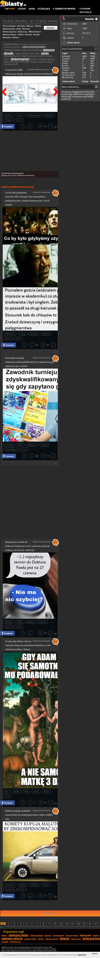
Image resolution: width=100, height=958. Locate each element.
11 (61, 923)
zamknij (94, 953)
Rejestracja (85, 12)
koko (66, 61)
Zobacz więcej (73, 43)
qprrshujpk (88, 96)
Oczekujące (44, 9)
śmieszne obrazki (51, 939)
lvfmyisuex (66, 92)
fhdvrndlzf (89, 92)
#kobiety (8, 120)
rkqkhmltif (78, 94)
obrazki (41, 939)
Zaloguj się (5, 175)
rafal (66, 66)
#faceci (20, 115)
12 (67, 923)
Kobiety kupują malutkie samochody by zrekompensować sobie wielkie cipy (29, 814)
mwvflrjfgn (66, 96)
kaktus (66, 68)
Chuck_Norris (69, 75)
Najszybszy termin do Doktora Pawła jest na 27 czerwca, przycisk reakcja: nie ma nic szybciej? (27, 546)
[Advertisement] (30, 151)
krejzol (67, 59)
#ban (20, 445)
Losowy (22, 9)
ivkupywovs (77, 96)
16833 (84, 24)
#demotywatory (34, 115)
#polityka (8, 115)
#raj (6, 792)
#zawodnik (9, 445)
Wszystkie (94, 81)
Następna (49, 913)
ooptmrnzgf (66, 94)
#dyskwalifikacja (11, 450)
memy (45, 53)
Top (10, 9)
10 (55, 923)
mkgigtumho (78, 92)
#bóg (26, 792)
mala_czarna (69, 73)
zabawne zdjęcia (12, 938)
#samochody (10, 889)
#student (34, 334)
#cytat (36, 792)
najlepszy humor (30, 939)
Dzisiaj (85, 81)
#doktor (31, 622)
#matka (16, 792)
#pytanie (8, 622)
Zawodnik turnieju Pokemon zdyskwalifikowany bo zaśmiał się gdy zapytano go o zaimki (29, 362)
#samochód (9, 885)
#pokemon (32, 445)
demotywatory (20, 59)
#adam (46, 792)
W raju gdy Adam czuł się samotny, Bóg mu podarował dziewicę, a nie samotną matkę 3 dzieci (28, 645)
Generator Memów (64, 9)
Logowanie (85, 9)
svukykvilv (66, 99)
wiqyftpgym (89, 94)
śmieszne (47, 936)
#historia (46, 334)
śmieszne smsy (15, 942)
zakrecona (69, 77)
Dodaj (32, 9)
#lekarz (20, 622)
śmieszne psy (76, 939)
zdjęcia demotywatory (34, 46)
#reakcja (42, 622)
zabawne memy (58, 936)
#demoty (49, 115)
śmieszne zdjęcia (72, 936)
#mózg (22, 334)
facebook (4, 942)
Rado (66, 70)
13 (72, 923)
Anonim (67, 56)
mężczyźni (85, 935)
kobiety (4, 936)
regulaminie (82, 955)
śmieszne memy (19, 935)
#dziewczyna (10, 334)
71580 (84, 28)
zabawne (96, 936)
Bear (66, 63)
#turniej (44, 445)
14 (78, 923)
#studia (8, 338)
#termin (8, 627)
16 (90, 923)
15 (84, 923)
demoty (65, 938)
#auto (45, 885)
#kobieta (22, 885)
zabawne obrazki (36, 936)
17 (96, 923)
